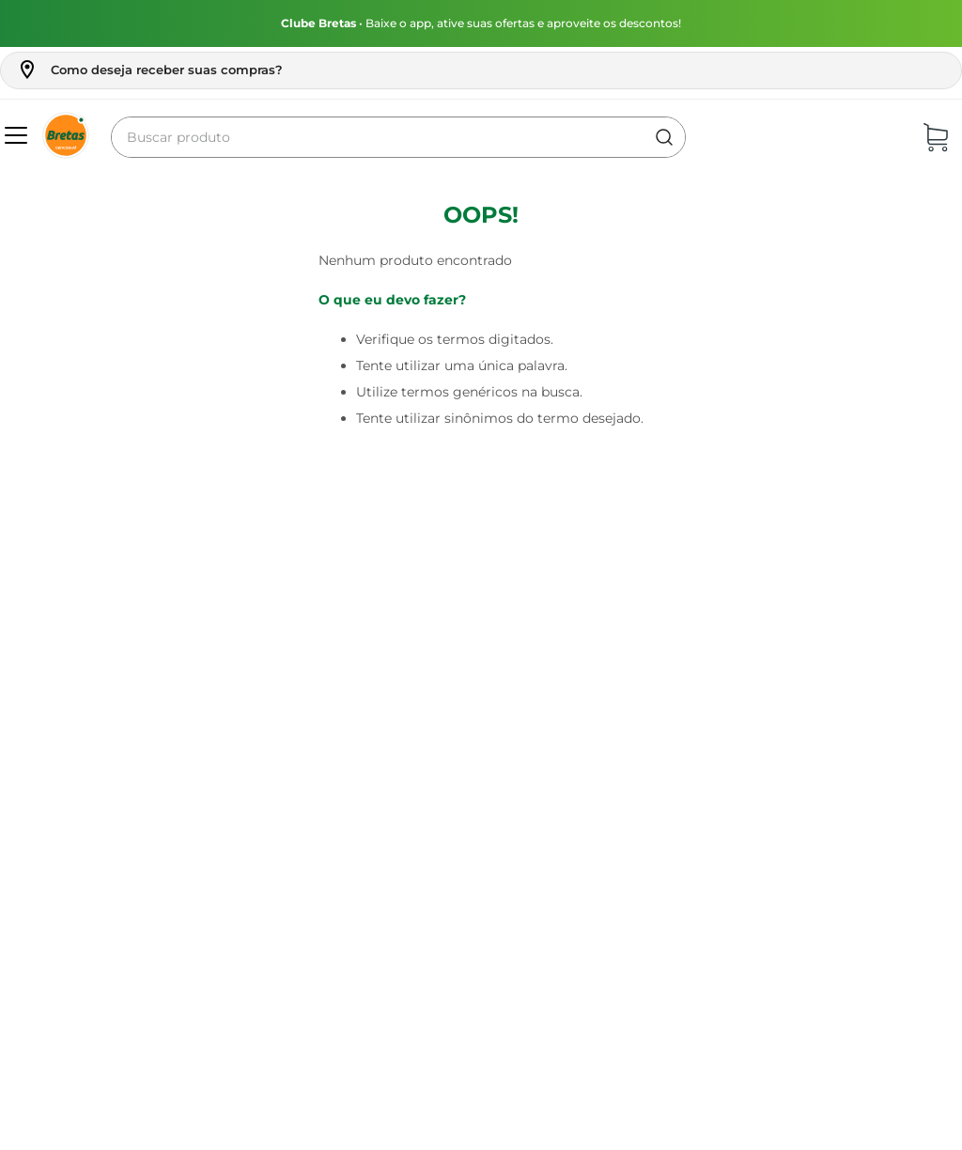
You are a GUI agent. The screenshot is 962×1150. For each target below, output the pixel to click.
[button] (149, 69)
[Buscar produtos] (664, 137)
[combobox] (398, 137)
